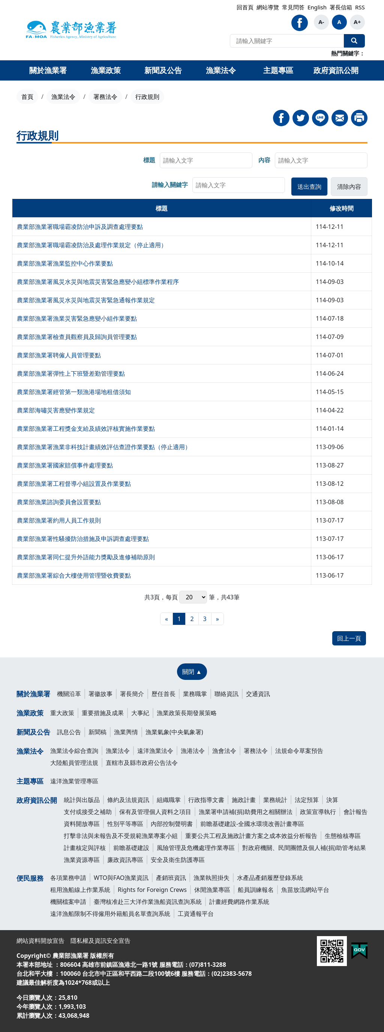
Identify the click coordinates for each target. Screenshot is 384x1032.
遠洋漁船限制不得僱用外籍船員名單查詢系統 (110, 914)
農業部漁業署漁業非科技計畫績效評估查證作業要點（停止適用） (104, 447)
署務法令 (105, 97)
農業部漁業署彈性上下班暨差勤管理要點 (71, 373)
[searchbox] (206, 160)
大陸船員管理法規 (74, 763)
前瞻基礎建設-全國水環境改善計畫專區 (252, 824)
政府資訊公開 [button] (336, 70)
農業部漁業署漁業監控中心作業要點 (65, 263)
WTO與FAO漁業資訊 (121, 878)
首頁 (27, 97)
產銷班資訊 (171, 878)
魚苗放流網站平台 (305, 890)
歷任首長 (164, 694)
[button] (309, 186)
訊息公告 (69, 732)
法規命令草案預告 (299, 751)
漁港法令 (193, 751)
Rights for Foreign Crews (152, 890)
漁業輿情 (126, 732)
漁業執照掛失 (212, 878)
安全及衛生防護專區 (178, 860)
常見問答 (293, 7)
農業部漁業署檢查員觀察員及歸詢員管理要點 (77, 337)
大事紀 (140, 713)
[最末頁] (217, 618)
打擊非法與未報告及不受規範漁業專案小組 (121, 836)
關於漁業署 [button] (48, 70)
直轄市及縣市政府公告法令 (142, 763)
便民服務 (30, 878)
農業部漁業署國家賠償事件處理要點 (65, 465)
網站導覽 (267, 7)
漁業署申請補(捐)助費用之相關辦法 (245, 812)
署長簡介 (132, 694)
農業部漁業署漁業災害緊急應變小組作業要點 (77, 318)
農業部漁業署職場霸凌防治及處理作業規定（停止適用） (92, 245)
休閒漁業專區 (212, 890)
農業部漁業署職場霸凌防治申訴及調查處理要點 (80, 227)
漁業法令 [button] (221, 70)
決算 (332, 800)
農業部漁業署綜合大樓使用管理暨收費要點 (74, 575)
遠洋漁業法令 (155, 751)
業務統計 (275, 800)
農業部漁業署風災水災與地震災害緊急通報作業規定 (86, 300)
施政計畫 (244, 800)
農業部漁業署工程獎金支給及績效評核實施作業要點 (86, 428)
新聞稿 (97, 732)
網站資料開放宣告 (40, 940)
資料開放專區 (82, 824)
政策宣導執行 (318, 812)
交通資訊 (258, 694)
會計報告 (356, 812)
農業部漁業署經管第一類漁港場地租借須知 (74, 392)
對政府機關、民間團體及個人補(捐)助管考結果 (304, 848)
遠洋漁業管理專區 (74, 781)
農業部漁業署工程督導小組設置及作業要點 (74, 483)
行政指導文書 (206, 800)
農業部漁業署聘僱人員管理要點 (59, 355)
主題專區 (30, 781)
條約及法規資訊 (128, 800)
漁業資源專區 (82, 860)
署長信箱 (341, 7)
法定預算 (307, 800)
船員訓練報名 (256, 890)
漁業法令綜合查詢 (74, 751)
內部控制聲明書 (172, 824)
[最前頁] (166, 618)
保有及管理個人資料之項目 (155, 812)
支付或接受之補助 (88, 812)
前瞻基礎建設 (131, 848)
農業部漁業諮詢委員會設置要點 (59, 502)
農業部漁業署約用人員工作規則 (59, 520)
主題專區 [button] (278, 70)
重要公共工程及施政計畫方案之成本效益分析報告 (251, 836)
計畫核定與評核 (85, 848)
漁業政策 (30, 712)
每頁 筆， (193, 597)
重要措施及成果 (103, 713)
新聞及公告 (33, 731)
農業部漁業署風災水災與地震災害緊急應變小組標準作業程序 (98, 282)
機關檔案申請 (68, 902)
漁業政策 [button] (106, 70)
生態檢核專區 (343, 836)
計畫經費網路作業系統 (239, 902)
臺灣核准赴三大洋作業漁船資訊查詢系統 (148, 902)
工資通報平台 (196, 914)
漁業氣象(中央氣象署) (174, 732)
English (317, 7)
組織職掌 (169, 800)
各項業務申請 (68, 878)
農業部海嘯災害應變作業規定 (56, 410)
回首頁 (245, 7)
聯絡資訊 (226, 694)
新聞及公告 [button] (163, 70)
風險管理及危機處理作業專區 (196, 848)
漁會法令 (224, 751)
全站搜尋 (354, 41)
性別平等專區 (125, 824)
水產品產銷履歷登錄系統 (270, 878)
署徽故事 (100, 694)
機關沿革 (69, 694)
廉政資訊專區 (125, 860)
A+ (357, 21)
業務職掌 (195, 694)
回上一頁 (349, 638)
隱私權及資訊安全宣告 (100, 940)
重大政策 (62, 713)
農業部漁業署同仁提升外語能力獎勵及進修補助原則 (86, 557)
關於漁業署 (33, 693)
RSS (360, 7)
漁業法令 (63, 97)
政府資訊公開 (36, 800)
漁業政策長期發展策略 (187, 713)
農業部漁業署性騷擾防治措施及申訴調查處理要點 (83, 539)
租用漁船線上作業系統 (80, 890)
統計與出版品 (82, 800)
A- (321, 21)
